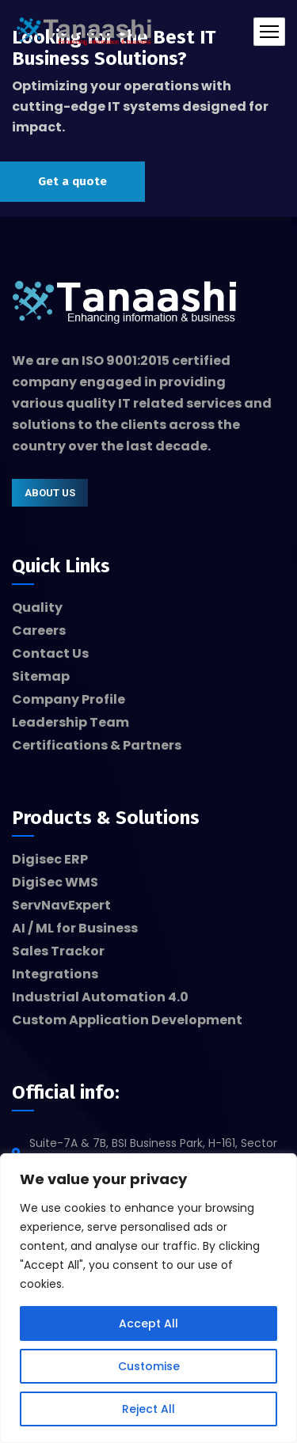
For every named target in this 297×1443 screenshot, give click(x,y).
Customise (149, 1366)
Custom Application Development (127, 1020)
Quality (37, 607)
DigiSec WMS (55, 882)
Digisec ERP (50, 859)
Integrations (55, 974)
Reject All (148, 1409)
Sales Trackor (58, 951)
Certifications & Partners (96, 745)
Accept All (148, 1323)
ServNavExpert (61, 905)
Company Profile (68, 699)
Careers (39, 630)
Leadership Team (70, 722)
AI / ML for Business (75, 928)
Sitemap (41, 676)
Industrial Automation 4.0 (100, 997)
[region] (148, 1298)
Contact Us (50, 653)
